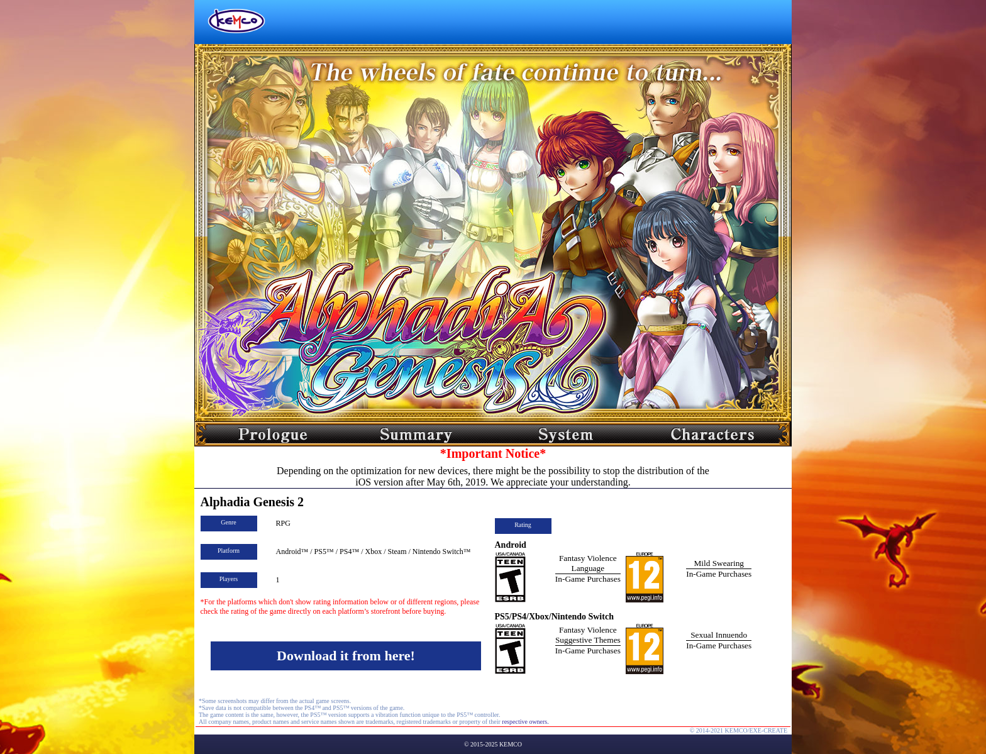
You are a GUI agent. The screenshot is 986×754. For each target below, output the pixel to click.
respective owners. (525, 721)
